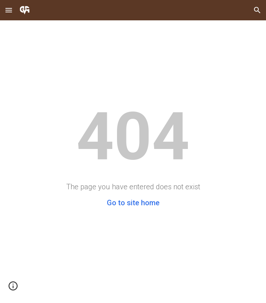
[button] (8, 10)
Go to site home (133, 202)
